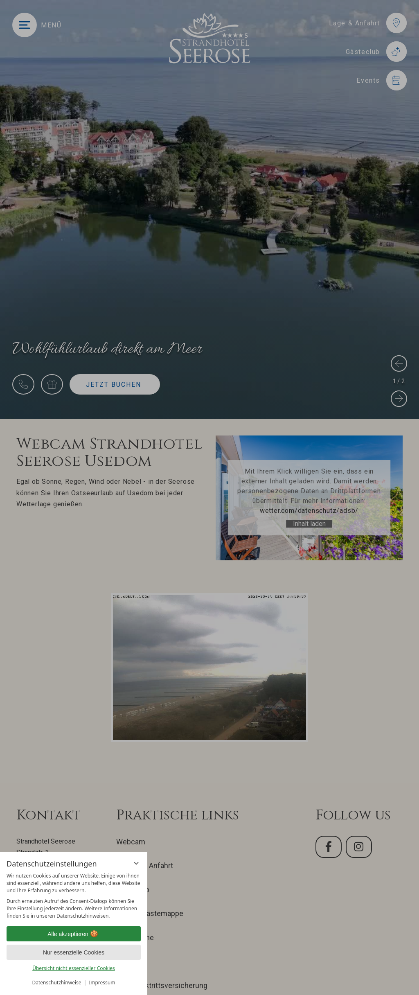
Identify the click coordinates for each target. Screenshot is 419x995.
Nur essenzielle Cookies (73, 952)
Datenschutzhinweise (56, 982)
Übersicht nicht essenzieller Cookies (73, 968)
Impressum (102, 982)
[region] (74, 896)
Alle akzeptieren (73, 934)
